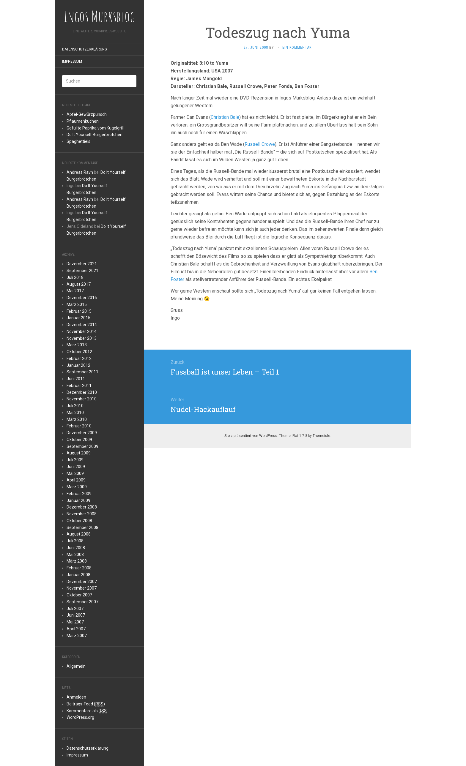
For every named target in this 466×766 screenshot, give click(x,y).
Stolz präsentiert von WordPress (250, 436)
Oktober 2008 (79, 520)
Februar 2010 (79, 426)
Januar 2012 (78, 365)
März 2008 (77, 561)
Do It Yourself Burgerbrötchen (94, 134)
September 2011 (82, 371)
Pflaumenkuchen (83, 121)
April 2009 (76, 480)
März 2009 (77, 486)
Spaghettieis (78, 141)
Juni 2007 (76, 615)
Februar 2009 (79, 493)
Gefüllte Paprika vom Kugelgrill (95, 128)
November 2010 (82, 399)
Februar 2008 (79, 568)
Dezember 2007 (82, 581)
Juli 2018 (75, 277)
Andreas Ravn (80, 172)
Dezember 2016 (82, 297)
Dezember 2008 (82, 507)
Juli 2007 (75, 608)
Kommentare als (87, 710)
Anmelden (76, 697)
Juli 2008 (75, 540)
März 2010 (77, 419)
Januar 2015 (78, 317)
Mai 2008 (75, 554)
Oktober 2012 (79, 351)
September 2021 (82, 270)
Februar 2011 (79, 385)
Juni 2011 (76, 378)
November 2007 (82, 588)
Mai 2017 (75, 290)
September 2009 (82, 446)
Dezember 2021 (82, 263)
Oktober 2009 (79, 439)
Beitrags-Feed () (86, 704)
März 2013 (77, 344)
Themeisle (321, 436)
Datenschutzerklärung (84, 49)
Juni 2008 (76, 547)
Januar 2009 (78, 500)
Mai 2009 (75, 473)
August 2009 (79, 453)
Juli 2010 (75, 405)
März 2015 (77, 304)
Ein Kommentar (296, 47)
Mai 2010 (75, 412)
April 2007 (76, 628)
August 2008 (79, 534)
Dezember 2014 (82, 324)
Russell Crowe (260, 144)
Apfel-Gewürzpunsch (87, 114)
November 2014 (82, 331)
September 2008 (82, 527)
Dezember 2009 (82, 432)
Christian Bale (225, 117)
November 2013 (82, 338)
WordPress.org (80, 717)
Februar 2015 (79, 311)
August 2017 (79, 284)
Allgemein (76, 666)
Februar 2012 (79, 358)
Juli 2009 (75, 459)
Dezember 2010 (82, 392)
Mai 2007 (75, 622)
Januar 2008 (78, 574)
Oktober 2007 (79, 595)
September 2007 (82, 601)
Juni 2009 (76, 466)
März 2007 (77, 635)
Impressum (72, 61)
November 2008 (82, 513)
